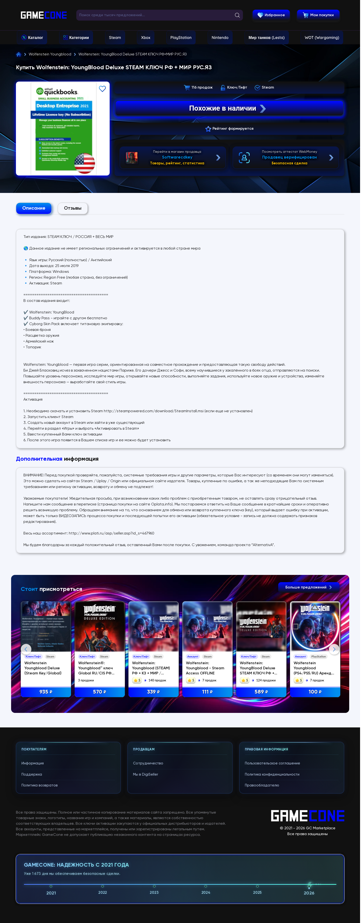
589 (261, 692)
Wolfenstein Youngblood (50, 54)
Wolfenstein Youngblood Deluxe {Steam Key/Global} (43, 668)
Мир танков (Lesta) (267, 37)
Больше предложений (308, 587)
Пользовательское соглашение (272, 763)
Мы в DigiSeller (145, 774)
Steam (115, 37)
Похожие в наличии (228, 108)
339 (153, 692)
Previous (26, 649)
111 (207, 692)
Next (334, 649)
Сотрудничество (148, 763)
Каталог (35, 37)
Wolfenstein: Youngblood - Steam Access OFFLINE (205, 668)
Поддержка (31, 774)
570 (99, 692)
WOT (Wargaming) (322, 37)
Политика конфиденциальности (272, 774)
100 (315, 692)
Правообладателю (262, 785)
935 (45, 692)
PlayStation (181, 37)
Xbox (145, 37)
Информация (32, 763)
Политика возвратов (39, 785)
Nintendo (220, 37)
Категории (79, 37)
